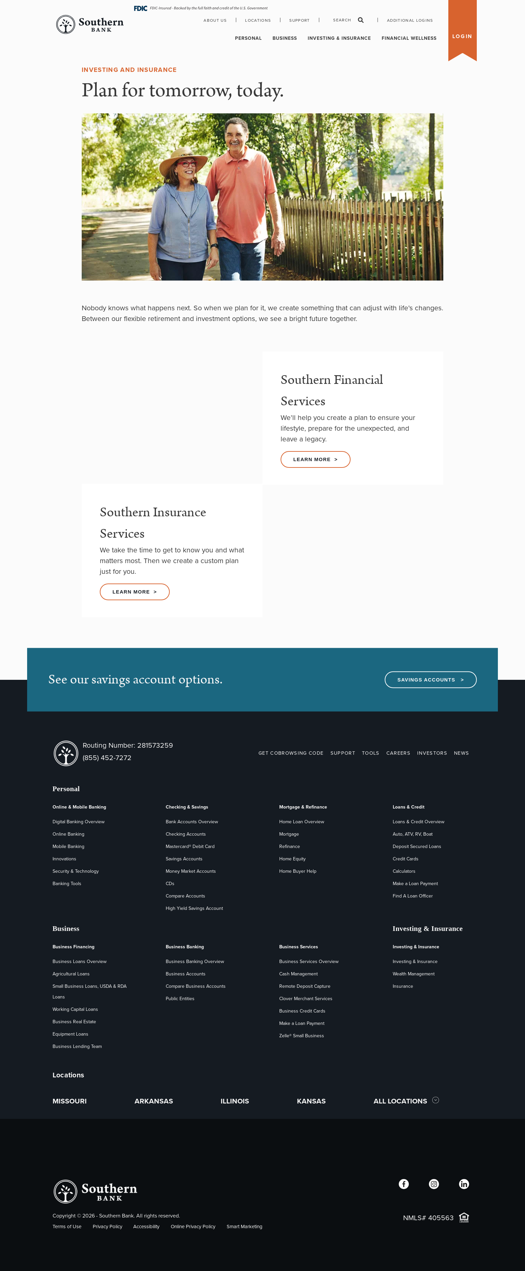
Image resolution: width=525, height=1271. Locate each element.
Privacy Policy (107, 1226)
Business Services (298, 946)
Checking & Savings (187, 807)
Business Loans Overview (79, 961)
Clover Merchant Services (305, 998)
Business (285, 38)
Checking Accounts (186, 834)
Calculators (404, 871)
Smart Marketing (244, 1226)
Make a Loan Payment (415, 883)
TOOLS (371, 753)
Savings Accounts (184, 858)
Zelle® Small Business (301, 1035)
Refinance (289, 846)
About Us (215, 20)
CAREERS (398, 753)
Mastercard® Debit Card (190, 846)
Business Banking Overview (195, 961)
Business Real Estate (74, 1021)
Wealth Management (414, 973)
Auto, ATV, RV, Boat (413, 834)
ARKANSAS (154, 1101)
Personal (248, 38)
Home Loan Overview (301, 821)
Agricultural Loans (71, 973)
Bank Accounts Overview (192, 821)
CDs (170, 883)
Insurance (403, 986)
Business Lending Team (77, 1046)
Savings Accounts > (430, 679)
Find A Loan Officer (413, 895)
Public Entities (180, 998)
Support (299, 20)
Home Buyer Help (297, 871)
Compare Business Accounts (196, 986)
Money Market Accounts (191, 871)
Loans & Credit (409, 807)
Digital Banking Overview (78, 821)
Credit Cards (406, 858)
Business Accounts (186, 973)
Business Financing (73, 946)
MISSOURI (70, 1101)
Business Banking (185, 946)
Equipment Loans (70, 1034)
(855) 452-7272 (107, 757)
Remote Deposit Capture (304, 986)
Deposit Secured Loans (417, 846)
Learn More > (315, 459)
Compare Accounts (185, 895)
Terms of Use (67, 1226)
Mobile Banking (68, 846)
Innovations (64, 858)
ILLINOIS (235, 1101)
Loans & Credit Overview (418, 821)
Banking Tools (67, 883)
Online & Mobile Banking (79, 807)
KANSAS (311, 1101)
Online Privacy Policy (193, 1226)
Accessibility (146, 1226)
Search (348, 20)
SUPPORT (342, 753)
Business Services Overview (309, 961)
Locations (258, 20)
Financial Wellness (409, 38)
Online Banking (68, 834)
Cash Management (298, 973)
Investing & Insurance (339, 38)
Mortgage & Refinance (303, 807)
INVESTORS (432, 753)
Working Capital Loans (75, 1009)
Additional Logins (410, 20)
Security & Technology (76, 871)
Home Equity (292, 858)
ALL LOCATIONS (401, 1101)
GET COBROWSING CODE (290, 753)
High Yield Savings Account (194, 908)
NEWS (461, 753)
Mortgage (289, 834)
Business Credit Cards (302, 1011)
